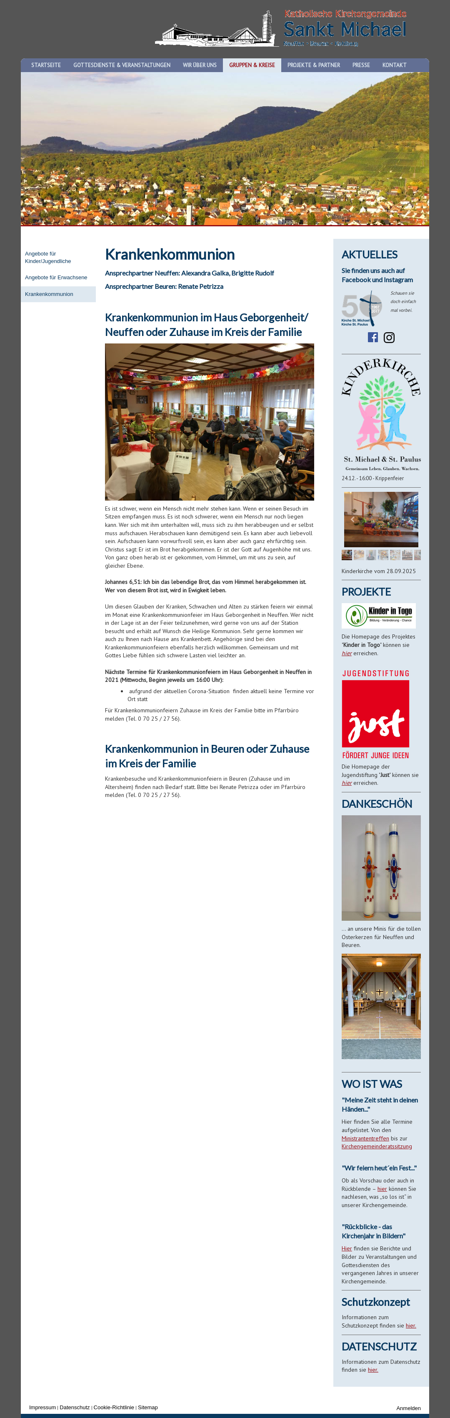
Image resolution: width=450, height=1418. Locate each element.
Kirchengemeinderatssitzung (377, 1146)
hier (347, 653)
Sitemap (148, 1407)
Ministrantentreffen (365, 1138)
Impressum (42, 1407)
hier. (411, 1325)
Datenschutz (75, 1407)
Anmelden (408, 1408)
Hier (347, 1248)
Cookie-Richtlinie (114, 1407)
